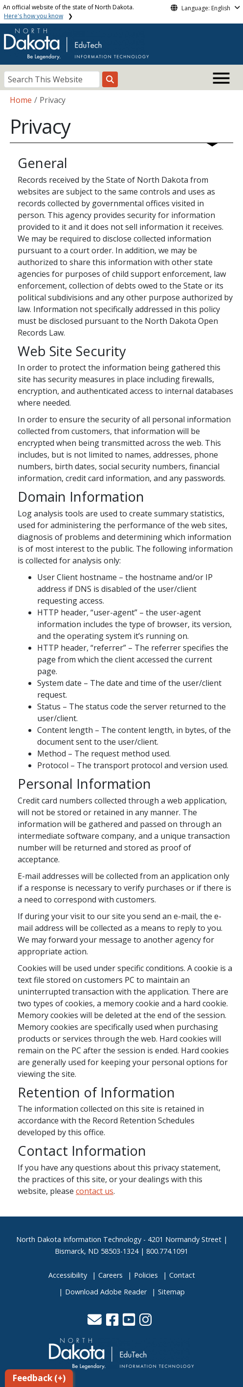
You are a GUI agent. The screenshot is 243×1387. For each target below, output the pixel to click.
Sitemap (171, 1291)
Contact (182, 1275)
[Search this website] (110, 79)
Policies (146, 1275)
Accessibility (67, 1275)
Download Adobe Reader (106, 1291)
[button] (96, 1322)
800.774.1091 (167, 1251)
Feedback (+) (39, 1378)
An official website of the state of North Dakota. (68, 11)
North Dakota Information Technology (78, 1239)
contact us (94, 1191)
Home (21, 100)
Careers (110, 1275)
